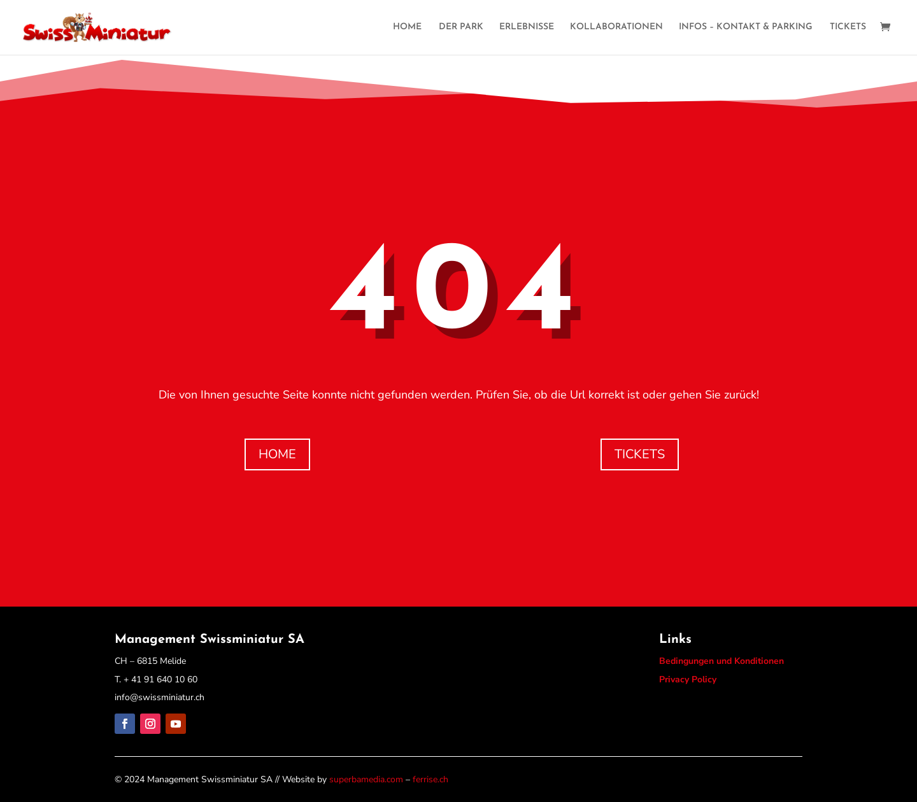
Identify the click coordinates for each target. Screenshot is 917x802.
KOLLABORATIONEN (616, 27)
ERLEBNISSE (526, 27)
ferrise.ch (430, 779)
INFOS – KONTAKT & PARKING (746, 27)
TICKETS (848, 27)
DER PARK (461, 27)
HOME (407, 27)
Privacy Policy (687, 679)
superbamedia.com (366, 779)
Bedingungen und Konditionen (721, 661)
